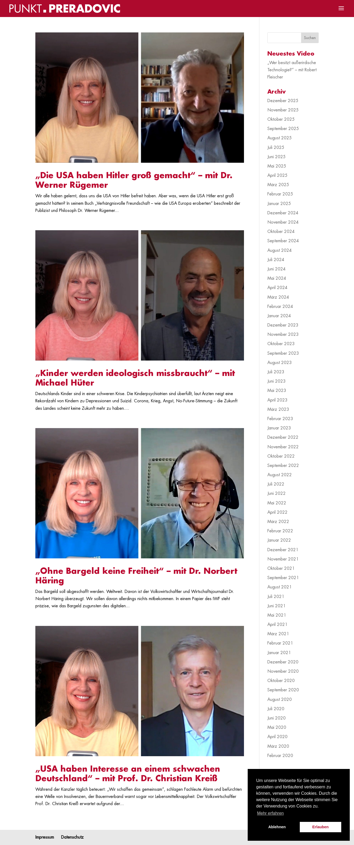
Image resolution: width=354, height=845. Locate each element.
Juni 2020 (276, 718)
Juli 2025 (275, 147)
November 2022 (283, 447)
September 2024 (283, 241)
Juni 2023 (276, 381)
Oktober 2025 (281, 119)
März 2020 (278, 746)
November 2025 (283, 110)
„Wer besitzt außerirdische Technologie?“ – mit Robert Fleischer (292, 70)
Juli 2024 (275, 260)
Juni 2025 (276, 157)
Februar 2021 (280, 643)
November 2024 (283, 222)
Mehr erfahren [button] (270, 813)
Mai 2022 (276, 503)
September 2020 (283, 690)
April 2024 (277, 288)
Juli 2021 (275, 597)
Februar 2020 (280, 756)
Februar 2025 (280, 194)
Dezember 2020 (282, 662)
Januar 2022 (279, 540)
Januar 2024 (279, 316)
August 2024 (279, 250)
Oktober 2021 (281, 568)
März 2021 (278, 634)
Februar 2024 (280, 306)
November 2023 (283, 334)
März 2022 (278, 522)
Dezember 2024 (282, 213)
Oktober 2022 (281, 456)
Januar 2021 (279, 653)
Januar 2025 (279, 204)
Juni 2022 (276, 493)
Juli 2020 (275, 709)
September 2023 (283, 353)
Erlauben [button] (320, 827)
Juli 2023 (275, 372)
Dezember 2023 (282, 325)
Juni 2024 (276, 269)
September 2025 (283, 129)
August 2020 (279, 699)
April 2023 (277, 400)
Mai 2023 (276, 390)
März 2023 (278, 409)
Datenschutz (72, 837)
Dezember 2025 (282, 101)
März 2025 (278, 185)
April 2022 (277, 512)
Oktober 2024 (281, 231)
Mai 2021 (276, 615)
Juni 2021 (276, 606)
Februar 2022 (280, 531)
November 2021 (283, 559)
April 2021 (277, 624)
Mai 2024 (276, 278)
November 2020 (283, 671)
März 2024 (278, 297)
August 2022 (279, 475)
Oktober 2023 (281, 344)
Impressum (44, 837)
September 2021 (283, 578)
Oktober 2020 (281, 681)
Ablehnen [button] (277, 827)
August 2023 (279, 363)
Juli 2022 (275, 484)
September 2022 (283, 465)
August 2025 (279, 138)
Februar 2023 (280, 419)
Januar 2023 (279, 428)
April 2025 (277, 175)
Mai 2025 (276, 166)
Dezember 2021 (282, 550)
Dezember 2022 (282, 437)
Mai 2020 (276, 727)
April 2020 (277, 737)
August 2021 (279, 587)
